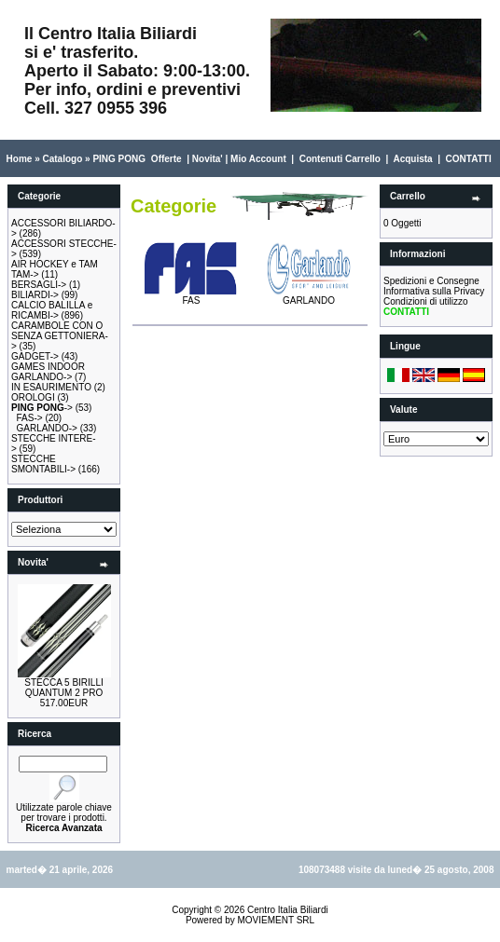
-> (42, 408)
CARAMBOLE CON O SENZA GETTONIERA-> (59, 336)
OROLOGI (33, 397)
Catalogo (62, 159)
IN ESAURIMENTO (51, 387)
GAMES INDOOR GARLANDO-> (48, 372)
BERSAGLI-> (38, 285)
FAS (191, 296)
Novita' (207, 159)
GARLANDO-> (47, 428)
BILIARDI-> (35, 295)
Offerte (166, 159)
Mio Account (258, 159)
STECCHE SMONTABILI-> (43, 464)
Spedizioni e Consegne (431, 281)
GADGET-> (35, 356)
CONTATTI (469, 159)
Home (20, 159)
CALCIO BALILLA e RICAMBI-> (51, 310)
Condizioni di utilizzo (425, 301)
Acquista (412, 159)
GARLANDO (308, 296)
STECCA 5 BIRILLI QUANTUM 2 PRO (63, 687)
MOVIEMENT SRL (275, 920)
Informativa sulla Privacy (433, 291)
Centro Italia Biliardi (287, 910)
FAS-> (30, 418)
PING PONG (119, 159)
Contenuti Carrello (340, 159)
